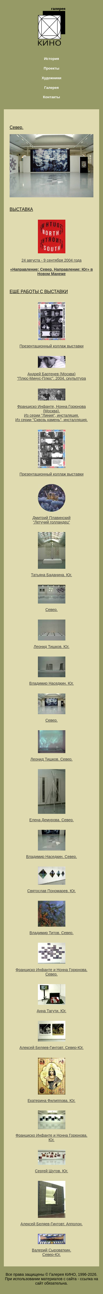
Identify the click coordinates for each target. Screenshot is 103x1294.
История (51, 59)
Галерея (51, 88)
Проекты (51, 68)
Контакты (51, 97)
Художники (52, 78)
